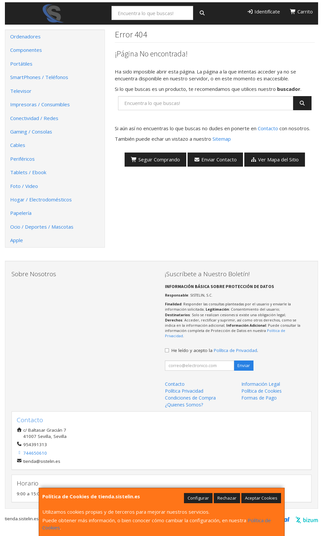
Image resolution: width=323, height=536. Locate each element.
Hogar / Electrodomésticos (41, 199)
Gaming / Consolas (31, 131)
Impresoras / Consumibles (40, 104)
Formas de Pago (259, 398)
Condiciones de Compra (190, 398)
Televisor (20, 91)
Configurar (198, 498)
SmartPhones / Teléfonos (39, 77)
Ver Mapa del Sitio (275, 159)
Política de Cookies (261, 391)
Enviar (243, 365)
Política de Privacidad (235, 350)
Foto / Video (24, 186)
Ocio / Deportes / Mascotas (41, 226)
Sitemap (221, 138)
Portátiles (21, 63)
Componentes (26, 50)
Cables (17, 145)
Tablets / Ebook (28, 172)
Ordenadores (25, 36)
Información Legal (260, 384)
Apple (16, 240)
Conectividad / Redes (34, 118)
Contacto (268, 128)
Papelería (20, 213)
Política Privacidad (184, 391)
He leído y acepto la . (215, 350)
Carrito (301, 11)
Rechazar (226, 498)
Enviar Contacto (215, 159)
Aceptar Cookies (261, 498)
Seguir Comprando (155, 159)
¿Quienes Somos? (184, 405)
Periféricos (22, 158)
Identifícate (263, 11)
